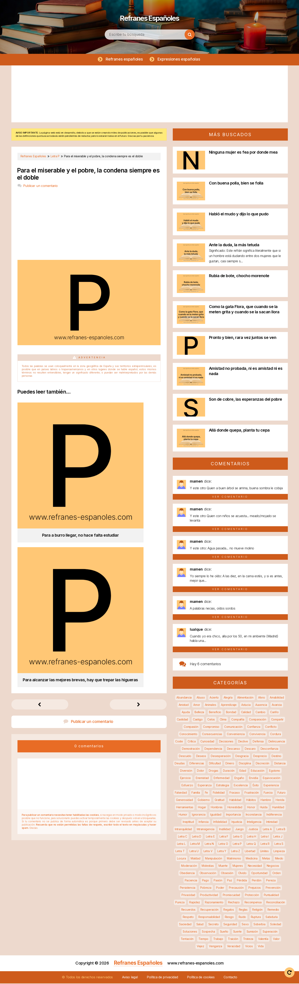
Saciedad (185, 925)
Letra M (195, 844)
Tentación (187, 939)
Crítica (192, 742)
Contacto (230, 978)
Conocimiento (188, 734)
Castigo (198, 720)
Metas (266, 859)
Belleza (199, 712)
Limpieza (279, 851)
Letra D (196, 837)
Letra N (209, 844)
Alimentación (245, 698)
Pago (205, 881)
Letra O (223, 844)
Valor (276, 939)
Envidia (253, 778)
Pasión (218, 881)
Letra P (237, 844)
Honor (251, 807)
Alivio (261, 698)
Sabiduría (271, 917)
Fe (206, 793)
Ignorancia (198, 815)
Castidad (182, 720)
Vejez (200, 946)
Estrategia (222, 786)
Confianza (253, 727)
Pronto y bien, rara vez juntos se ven (242, 338)
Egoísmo (274, 771)
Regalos (228, 910)
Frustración (252, 793)
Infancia (204, 822)
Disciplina (245, 764)
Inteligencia (254, 822)
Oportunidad (259, 873)
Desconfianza (269, 749)
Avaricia (277, 705)
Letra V (208, 851)
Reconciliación (275, 903)
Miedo (279, 859)
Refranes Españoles (149, 16)
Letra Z (235, 851)
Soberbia (259, 925)
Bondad (231, 712)
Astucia (245, 705)
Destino (276, 756)
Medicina (252, 859)
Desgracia (241, 756)
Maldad (195, 859)
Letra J (277, 837)
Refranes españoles (123, 59)
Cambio (260, 712)
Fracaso (234, 793)
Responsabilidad (209, 917)
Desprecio (260, 756)
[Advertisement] (150, 94)
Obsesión (227, 873)
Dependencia (213, 749)
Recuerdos (188, 910)
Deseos (201, 756)
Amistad (184, 705)
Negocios (273, 866)
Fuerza (268, 793)
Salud (200, 925)
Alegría (228, 698)
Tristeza (248, 939)
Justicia (253, 829)
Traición (233, 939)
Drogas (213, 771)
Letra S (278, 844)
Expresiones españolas (179, 59)
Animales (210, 705)
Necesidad (255, 866)
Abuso (201, 698)
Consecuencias (212, 734)
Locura (181, 859)
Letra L (181, 844)
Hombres (217, 807)
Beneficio (215, 712)
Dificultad (215, 764)
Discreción (262, 764)
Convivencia (257, 734)
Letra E (210, 837)
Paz (229, 881)
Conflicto (270, 727)
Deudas (180, 764)
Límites (264, 851)
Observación (208, 873)
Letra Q (251, 844)
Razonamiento (214, 903)
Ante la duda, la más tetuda (234, 245)
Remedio (273, 910)
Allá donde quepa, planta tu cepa (239, 430)
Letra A (267, 829)
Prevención (273, 888)
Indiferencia (274, 815)
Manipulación (213, 859)
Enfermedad (221, 778)
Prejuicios (254, 888)
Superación (270, 932)
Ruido (242, 917)
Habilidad (235, 800)
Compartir (277, 720)
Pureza (179, 903)
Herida (280, 800)
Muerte (223, 866)
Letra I (265, 837)
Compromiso (211, 727)
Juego (239, 829)
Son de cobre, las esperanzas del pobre (245, 399)
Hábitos (251, 800)
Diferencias (196, 764)
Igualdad (215, 815)
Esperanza (204, 786)
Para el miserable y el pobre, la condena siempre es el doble (88, 174)
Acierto (214, 698)
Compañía (237, 720)
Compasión (191, 727)
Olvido (242, 873)
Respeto (188, 917)
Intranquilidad (183, 829)
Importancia (233, 815)
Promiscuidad (231, 895)
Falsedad (181, 793)
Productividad (209, 895)
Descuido (185, 756)
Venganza (215, 946)
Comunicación (233, 727)
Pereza (270, 881)
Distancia (280, 764)
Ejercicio (185, 778)
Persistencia (187, 888)
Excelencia (241, 786)
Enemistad (202, 778)
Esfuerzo (187, 786)
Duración (229, 771)
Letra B (280, 829)
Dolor (200, 771)
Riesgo (229, 917)
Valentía (263, 939)
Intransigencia (205, 829)
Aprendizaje (229, 705)
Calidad (246, 712)
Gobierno (204, 800)
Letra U (194, 851)
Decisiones (226, 742)
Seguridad (230, 925)
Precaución (236, 888)
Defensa (258, 742)
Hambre (266, 800)
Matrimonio (234, 859)
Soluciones (190, 932)
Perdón (256, 881)
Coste (179, 742)
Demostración (191, 749)
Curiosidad (207, 742)
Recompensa (253, 903)
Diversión (186, 771)
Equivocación (271, 778)
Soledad (275, 925)
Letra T (180, 851)
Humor (183, 815)
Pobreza (205, 888)
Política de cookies (200, 978)
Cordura (275, 734)
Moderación (189, 866)
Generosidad (184, 800)
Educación (257, 771)
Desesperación (221, 756)
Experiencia (271, 786)
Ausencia (261, 705)
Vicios (249, 946)
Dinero (229, 764)
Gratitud (220, 800)
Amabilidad (277, 698)
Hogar (202, 807)
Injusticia (237, 822)
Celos (211, 720)
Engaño (239, 778)
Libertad (250, 851)
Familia (195, 793)
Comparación (257, 720)
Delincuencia (277, 742)
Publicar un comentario (40, 186)
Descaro (250, 749)
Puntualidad (271, 895)
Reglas (243, 910)
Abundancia (184, 698)
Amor (196, 705)
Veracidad (233, 946)
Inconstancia (254, 815)
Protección (252, 895)
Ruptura (256, 917)
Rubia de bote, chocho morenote (239, 276)
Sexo (245, 925)
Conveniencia (236, 734)
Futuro (281, 793)
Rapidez (194, 903)
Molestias (208, 866)
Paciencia (191, 881)
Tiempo (203, 939)
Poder (220, 888)
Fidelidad (219, 793)
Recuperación (209, 910)
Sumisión (252, 932)
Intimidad (271, 822)
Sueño (224, 932)
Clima (223, 720)
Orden (276, 873)
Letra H (251, 837)
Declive (243, 742)
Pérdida (242, 881)
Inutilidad (224, 829)
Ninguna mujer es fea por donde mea (243, 152)
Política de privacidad (162, 978)
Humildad (278, 807)
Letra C (182, 837)
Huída (263, 807)
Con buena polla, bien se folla (236, 183)
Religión (257, 910)
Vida (261, 946)
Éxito (256, 786)
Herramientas (184, 807)
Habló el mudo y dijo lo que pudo (239, 214)
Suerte (237, 932)
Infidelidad (220, 822)
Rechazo (234, 903)
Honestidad (234, 807)
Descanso (233, 749)
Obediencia (187, 873)
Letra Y (221, 851)
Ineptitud (188, 822)
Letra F (224, 837)
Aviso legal (130, 978)
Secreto (213, 925)
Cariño (274, 712)
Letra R (265, 844)
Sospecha (208, 932)
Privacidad (188, 895)
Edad (242, 771)
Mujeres (238, 866)
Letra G (237, 837)
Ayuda (186, 712)
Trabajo (218, 939)
